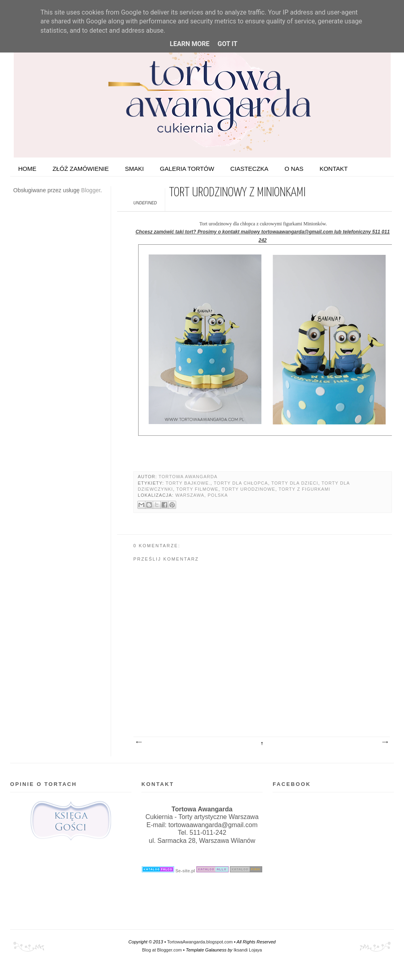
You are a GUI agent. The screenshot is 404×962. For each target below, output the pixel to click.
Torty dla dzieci (294, 483)
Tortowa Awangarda (187, 476)
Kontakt (334, 168)
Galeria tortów (187, 168)
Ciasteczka (249, 168)
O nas (293, 168)
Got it (227, 44)
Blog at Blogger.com (162, 949)
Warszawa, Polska (201, 495)
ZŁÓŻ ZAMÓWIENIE (81, 168)
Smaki (134, 168)
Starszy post (384, 742)
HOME (27, 168)
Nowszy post (138, 742)
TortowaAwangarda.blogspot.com (200, 941)
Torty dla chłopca (241, 483)
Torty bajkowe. (188, 483)
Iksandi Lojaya (248, 949)
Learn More (189, 44)
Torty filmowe (197, 489)
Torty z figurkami (304, 489)
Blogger (90, 190)
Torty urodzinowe (249, 489)
